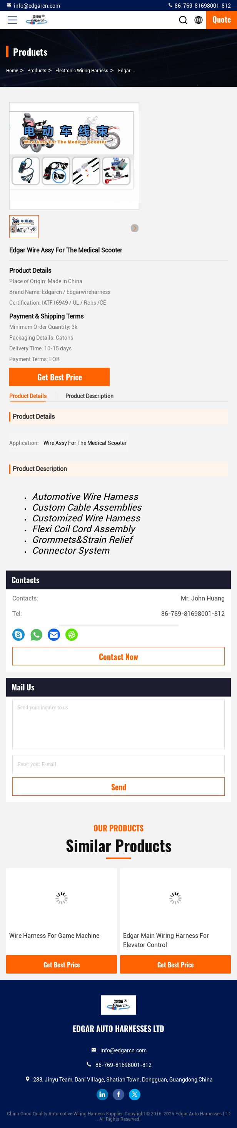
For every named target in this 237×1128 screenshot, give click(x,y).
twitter (134, 1094)
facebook (118, 1094)
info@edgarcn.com (33, 5)
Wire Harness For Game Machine (54, 935)
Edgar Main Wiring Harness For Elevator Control (166, 940)
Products (36, 70)
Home (12, 70)
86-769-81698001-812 (199, 5)
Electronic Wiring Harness (81, 70)
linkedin (102, 1094)
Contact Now (118, 656)
